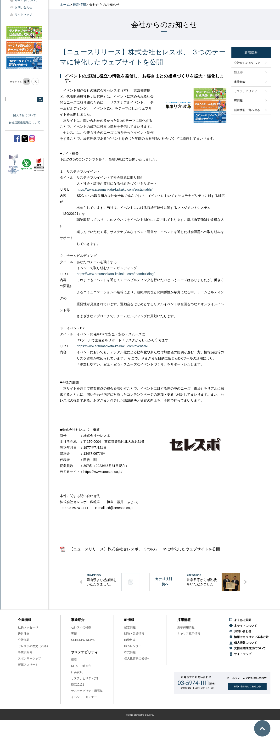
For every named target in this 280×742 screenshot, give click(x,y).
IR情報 (238, 100)
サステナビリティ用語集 (87, 690)
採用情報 (184, 620)
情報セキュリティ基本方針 (251, 637)
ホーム (65, 4)
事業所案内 (25, 652)
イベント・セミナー (84, 697)
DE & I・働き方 (81, 666)
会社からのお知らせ (247, 63)
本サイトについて (245, 625)
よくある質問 (242, 620)
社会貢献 (77, 672)
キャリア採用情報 (188, 633)
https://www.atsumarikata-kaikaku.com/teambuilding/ (115, 274)
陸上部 (238, 72)
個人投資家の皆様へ (137, 658)
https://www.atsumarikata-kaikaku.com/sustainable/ (114, 189)
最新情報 (79, 4)
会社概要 (23, 640)
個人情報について (24, 115)
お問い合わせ (23, 7)
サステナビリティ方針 (85, 678)
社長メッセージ (28, 627)
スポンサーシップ (29, 658)
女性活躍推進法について (24, 122)
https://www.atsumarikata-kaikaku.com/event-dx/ (112, 346)
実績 (74, 633)
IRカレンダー (132, 646)
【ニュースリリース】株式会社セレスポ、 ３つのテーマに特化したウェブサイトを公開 (144, 549)
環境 (74, 659)
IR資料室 (130, 640)
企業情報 (24, 620)
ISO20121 (77, 684)
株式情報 (130, 652)
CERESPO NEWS (83, 640)
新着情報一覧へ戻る (247, 110)
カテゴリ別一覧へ (163, 581)
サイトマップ (23, 14)
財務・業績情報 (134, 633)
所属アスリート (28, 664)
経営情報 (130, 627)
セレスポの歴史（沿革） (34, 646)
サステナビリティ (245, 91)
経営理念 (23, 633)
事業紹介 (240, 81)
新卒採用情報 (186, 627)
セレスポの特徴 (81, 627)
